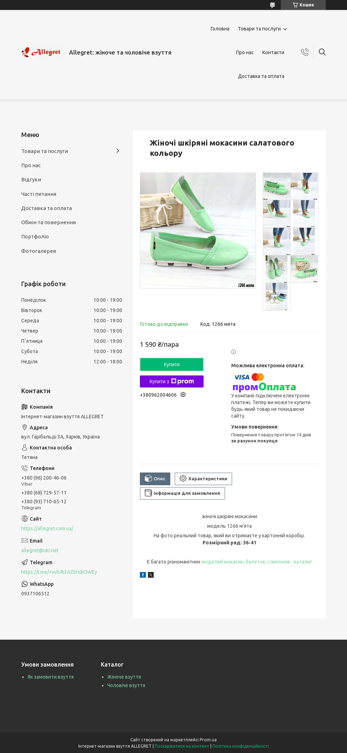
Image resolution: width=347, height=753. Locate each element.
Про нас (245, 52)
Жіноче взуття (124, 677)
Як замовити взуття (51, 677)
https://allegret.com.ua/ (47, 528)
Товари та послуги (259, 29)
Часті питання (38, 194)
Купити (172, 364)
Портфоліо (35, 236)
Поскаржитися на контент (182, 746)
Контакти (273, 52)
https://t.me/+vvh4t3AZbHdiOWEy (59, 572)
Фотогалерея (38, 251)
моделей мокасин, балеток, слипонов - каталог (256, 562)
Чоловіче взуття (126, 685)
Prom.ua (208, 739)
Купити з (171, 381)
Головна (220, 29)
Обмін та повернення (48, 222)
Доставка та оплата (261, 76)
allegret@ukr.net (39, 550)
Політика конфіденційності (240, 746)
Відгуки (31, 179)
